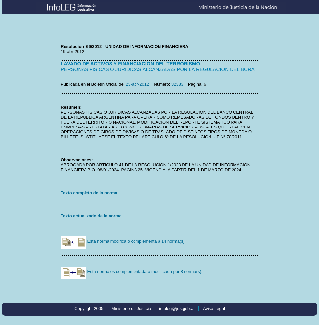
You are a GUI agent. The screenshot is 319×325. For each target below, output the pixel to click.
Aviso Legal (214, 308)
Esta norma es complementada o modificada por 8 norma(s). (131, 271)
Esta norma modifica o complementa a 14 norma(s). (123, 241)
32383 (177, 84)
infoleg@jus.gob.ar (177, 308)
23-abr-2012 (137, 84)
